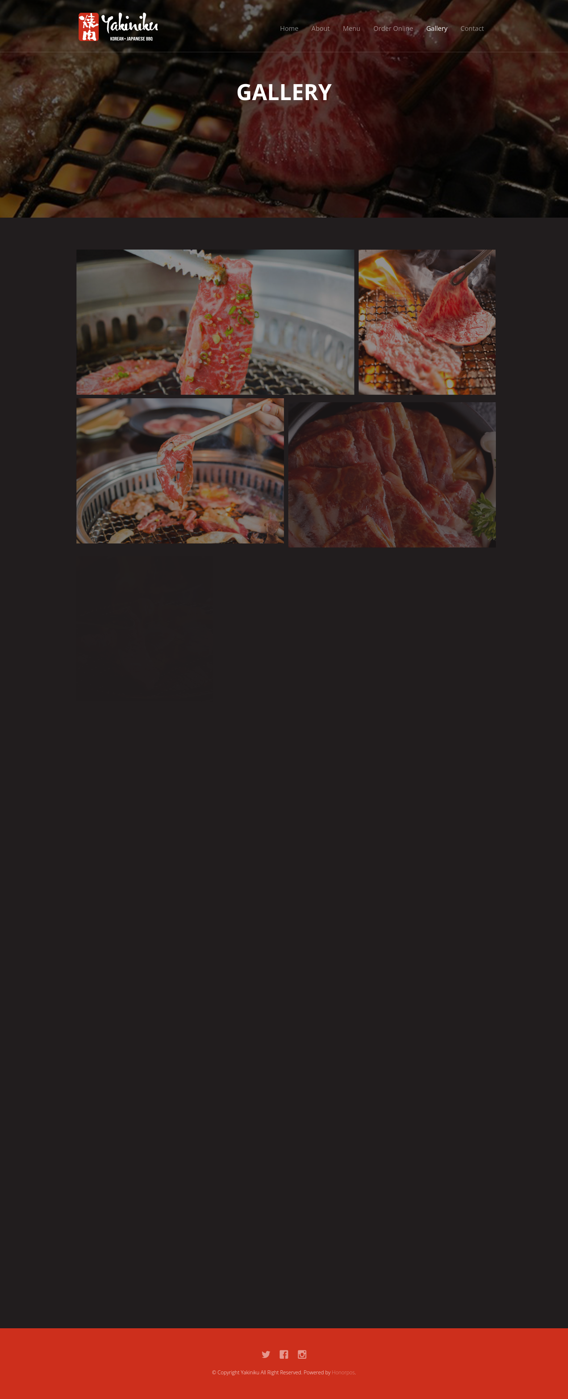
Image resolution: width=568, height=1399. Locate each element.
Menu (351, 28)
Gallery (437, 28)
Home (289, 28)
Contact (472, 28)
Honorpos (343, 1372)
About (321, 28)
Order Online (393, 28)
